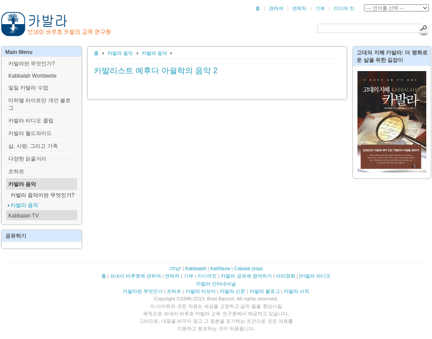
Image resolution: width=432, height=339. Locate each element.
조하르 (174, 291)
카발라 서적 (296, 291)
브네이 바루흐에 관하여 (135, 275)
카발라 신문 (232, 291)
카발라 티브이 (201, 291)
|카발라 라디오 (315, 275)
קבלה (175, 268)
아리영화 (285, 275)
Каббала (220, 268)
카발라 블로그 (265, 291)
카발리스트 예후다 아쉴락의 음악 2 (155, 70)
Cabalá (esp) (248, 268)
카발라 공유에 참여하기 (246, 275)
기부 (320, 8)
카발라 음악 (120, 53)
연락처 (299, 8)
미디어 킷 (344, 8)
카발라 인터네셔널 (216, 283)
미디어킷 (207, 275)
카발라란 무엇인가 (143, 291)
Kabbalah (195, 268)
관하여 (276, 8)
